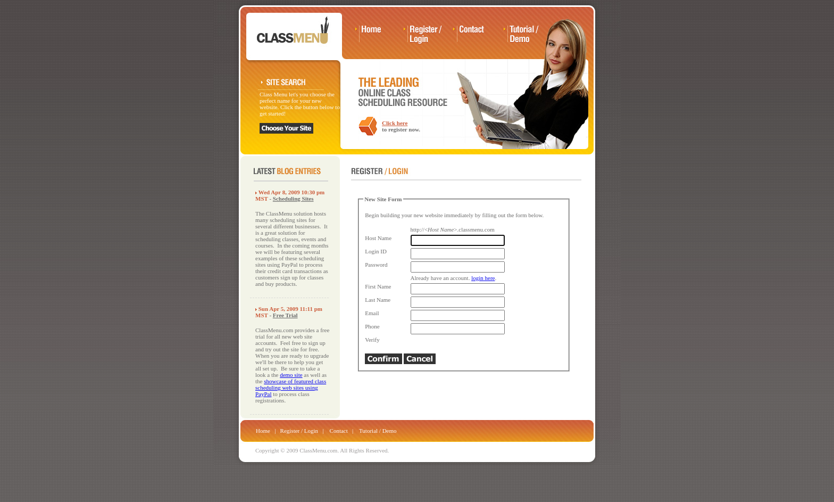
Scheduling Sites (293, 198)
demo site (291, 375)
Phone (372, 326)
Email (372, 313)
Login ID (376, 251)
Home (263, 430)
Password (376, 264)
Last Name (377, 300)
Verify (372, 339)
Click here (394, 123)
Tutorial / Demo (378, 430)
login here (483, 278)
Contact (339, 430)
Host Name (378, 238)
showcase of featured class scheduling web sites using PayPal (290, 387)
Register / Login (299, 430)
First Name (378, 286)
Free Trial (285, 315)
